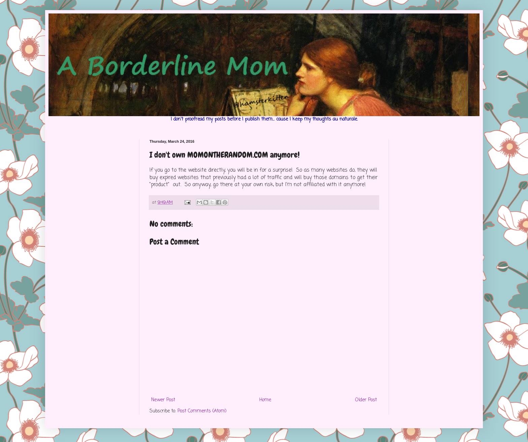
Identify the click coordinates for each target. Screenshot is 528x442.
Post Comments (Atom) (202, 411)
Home (265, 400)
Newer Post (163, 400)
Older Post (366, 400)
